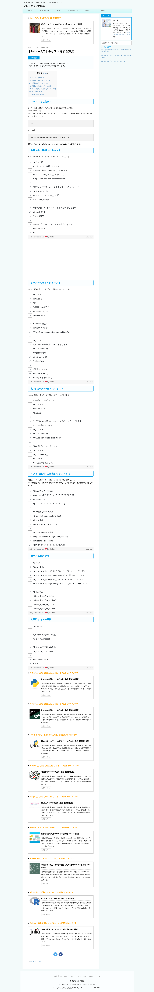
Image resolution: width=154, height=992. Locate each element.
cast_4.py (32, 549)
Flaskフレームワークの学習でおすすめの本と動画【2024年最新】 (65, 741)
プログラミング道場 (34, 6)
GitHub (52, 237)
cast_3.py (32, 467)
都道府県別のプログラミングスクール (113, 61)
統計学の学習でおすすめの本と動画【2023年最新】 (60, 834)
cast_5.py (32, 612)
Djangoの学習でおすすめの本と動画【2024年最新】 (60, 710)
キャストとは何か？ (36, 77)
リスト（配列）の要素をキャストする (42, 89)
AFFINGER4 (96, 988)
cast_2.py (32, 237)
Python (32, 961)
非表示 (45, 73)
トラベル (102, 10)
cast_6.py (32, 668)
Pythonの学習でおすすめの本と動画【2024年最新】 (60, 679)
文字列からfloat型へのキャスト (40, 86)
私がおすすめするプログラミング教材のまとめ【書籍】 (62, 24)
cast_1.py (32, 382)
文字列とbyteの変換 (36, 94)
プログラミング (44, 10)
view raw (89, 237)
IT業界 (30, 10)
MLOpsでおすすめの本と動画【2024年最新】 (58, 803)
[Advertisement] (61, 261)
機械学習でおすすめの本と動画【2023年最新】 (58, 772)
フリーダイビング (73, 10)
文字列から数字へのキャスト (39, 83)
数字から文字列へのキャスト (39, 80)
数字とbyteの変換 (35, 91)
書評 (58, 10)
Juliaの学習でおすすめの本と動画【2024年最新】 (59, 929)
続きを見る (46, 40)
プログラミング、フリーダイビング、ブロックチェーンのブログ (77, 984)
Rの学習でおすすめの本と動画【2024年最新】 (58, 898)
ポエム (87, 10)
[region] (61, 197)
